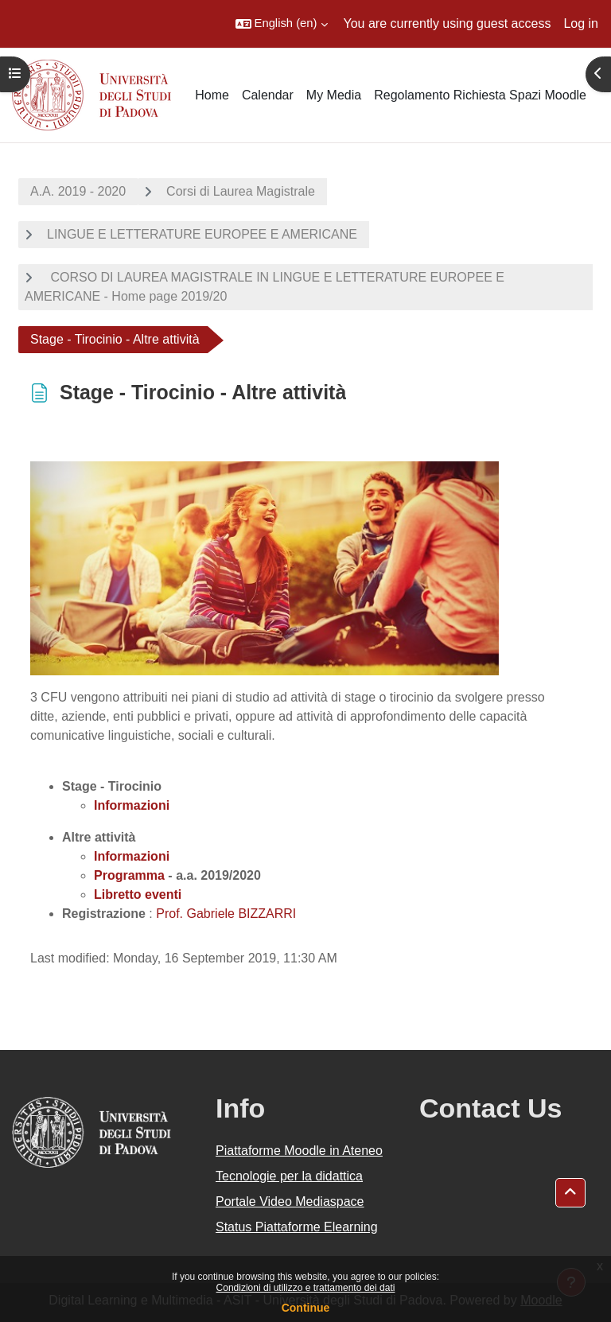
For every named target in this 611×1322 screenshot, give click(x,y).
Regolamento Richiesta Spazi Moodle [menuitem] (480, 95)
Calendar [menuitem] (268, 95)
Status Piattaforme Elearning (297, 1227)
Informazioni (131, 856)
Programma (129, 875)
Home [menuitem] (212, 95)
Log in (580, 23)
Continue (306, 1307)
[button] (281, 24)
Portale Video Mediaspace (290, 1201)
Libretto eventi (137, 894)
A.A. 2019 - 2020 (78, 191)
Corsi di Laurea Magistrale (240, 191)
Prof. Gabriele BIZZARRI (226, 913)
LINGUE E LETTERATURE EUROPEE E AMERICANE (202, 234)
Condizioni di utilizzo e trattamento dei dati (305, 1287)
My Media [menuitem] (333, 95)
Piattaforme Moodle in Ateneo (299, 1150)
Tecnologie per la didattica (289, 1176)
